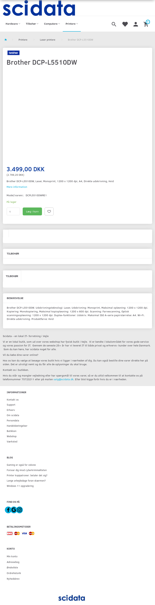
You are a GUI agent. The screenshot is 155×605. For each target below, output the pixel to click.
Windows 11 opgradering (20, 485)
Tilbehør (12, 276)
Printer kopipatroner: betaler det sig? (27, 475)
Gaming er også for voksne (21, 464)
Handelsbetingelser (17, 425)
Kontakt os (13, 399)
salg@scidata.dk (63, 379)
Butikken (11, 430)
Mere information (17, 187)
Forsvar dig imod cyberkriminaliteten (27, 470)
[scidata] (39, 8)
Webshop (11, 436)
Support (11, 404)
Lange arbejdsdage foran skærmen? (26, 480)
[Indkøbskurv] (146, 24)
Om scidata (13, 415)
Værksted (12, 441)
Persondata (13, 420)
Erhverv (11, 409)
